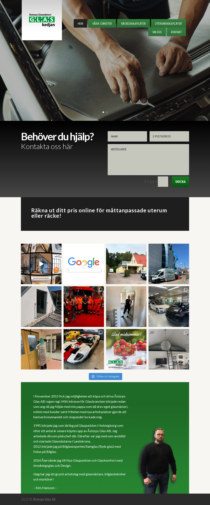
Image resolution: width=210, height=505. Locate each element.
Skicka (180, 182)
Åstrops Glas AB (44, 499)
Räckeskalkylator (133, 23)
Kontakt (176, 32)
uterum (157, 210)
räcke (52, 215)
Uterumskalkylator (168, 23)
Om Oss (157, 32)
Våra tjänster (102, 23)
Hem (80, 23)
